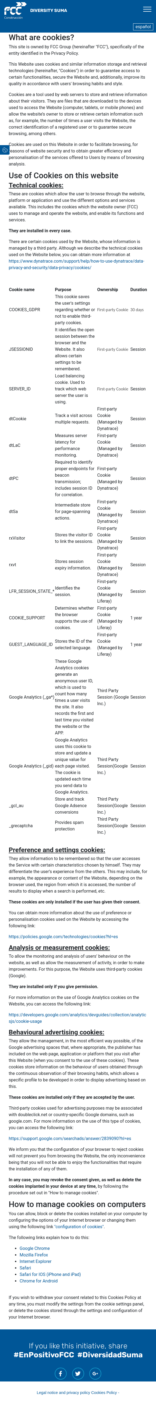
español (143, 26)
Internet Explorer (35, 1261)
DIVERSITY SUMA (48, 10)
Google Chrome (35, 1248)
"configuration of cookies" (79, 1226)
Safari (25, 1268)
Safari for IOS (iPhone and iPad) (50, 1274)
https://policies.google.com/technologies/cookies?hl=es (63, 936)
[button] (17, 152)
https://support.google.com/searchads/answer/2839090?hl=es (70, 1138)
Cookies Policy (104, 1392)
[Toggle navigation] (147, 9)
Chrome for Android (39, 1281)
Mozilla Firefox (34, 1254)
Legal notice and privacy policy (63, 1392)
